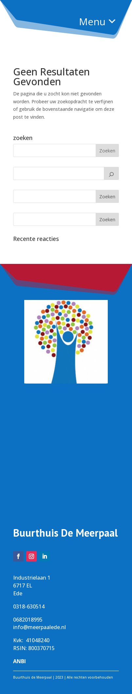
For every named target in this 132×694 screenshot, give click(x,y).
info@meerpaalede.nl (39, 627)
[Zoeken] (111, 173)
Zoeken (107, 196)
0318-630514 (29, 606)
